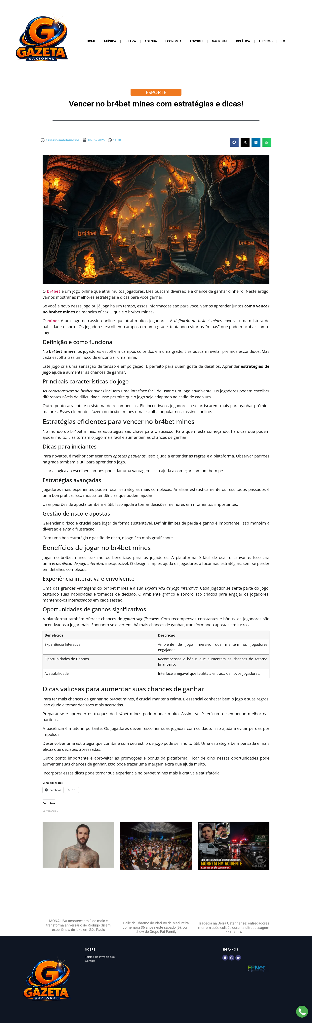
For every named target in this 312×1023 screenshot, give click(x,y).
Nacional (220, 41)
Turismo (265, 41)
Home (91, 41)
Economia (173, 41)
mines (53, 320)
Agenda (150, 41)
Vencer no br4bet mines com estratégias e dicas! (156, 103)
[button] (234, 142)
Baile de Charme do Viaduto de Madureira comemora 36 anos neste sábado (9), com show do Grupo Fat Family (156, 927)
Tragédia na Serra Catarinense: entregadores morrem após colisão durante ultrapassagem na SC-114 (233, 927)
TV (283, 41)
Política (243, 41)
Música (110, 41)
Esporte (197, 41)
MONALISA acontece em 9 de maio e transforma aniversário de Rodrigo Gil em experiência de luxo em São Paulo (78, 925)
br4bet (53, 291)
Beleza (130, 41)
